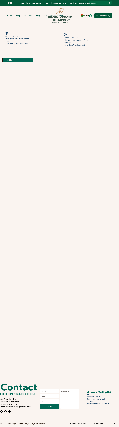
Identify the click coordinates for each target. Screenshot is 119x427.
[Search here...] (97, 3)
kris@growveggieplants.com (18, 407)
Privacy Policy (98, 424)
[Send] (49, 406)
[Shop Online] (103, 15)
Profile (9, 60)
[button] (18, 15)
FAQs (115, 424)
